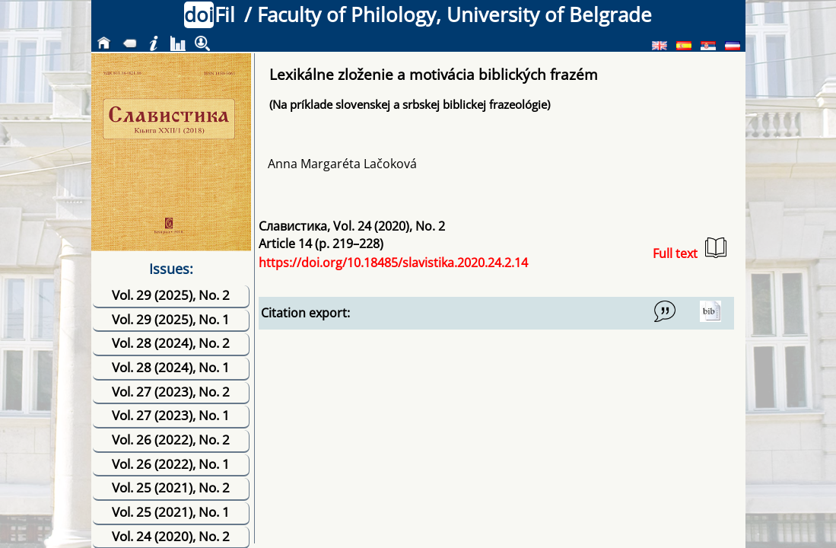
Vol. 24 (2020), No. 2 (171, 536)
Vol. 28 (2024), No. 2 (171, 343)
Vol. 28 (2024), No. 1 (171, 367)
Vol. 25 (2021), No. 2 (171, 487)
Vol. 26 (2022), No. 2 (171, 439)
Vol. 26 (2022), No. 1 (171, 464)
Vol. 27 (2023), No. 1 (171, 415)
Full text (689, 249)
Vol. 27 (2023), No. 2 (171, 391)
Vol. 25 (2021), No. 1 (171, 512)
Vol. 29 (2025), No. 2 (171, 295)
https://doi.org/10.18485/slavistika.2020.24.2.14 (393, 262)
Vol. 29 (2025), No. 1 (171, 319)
